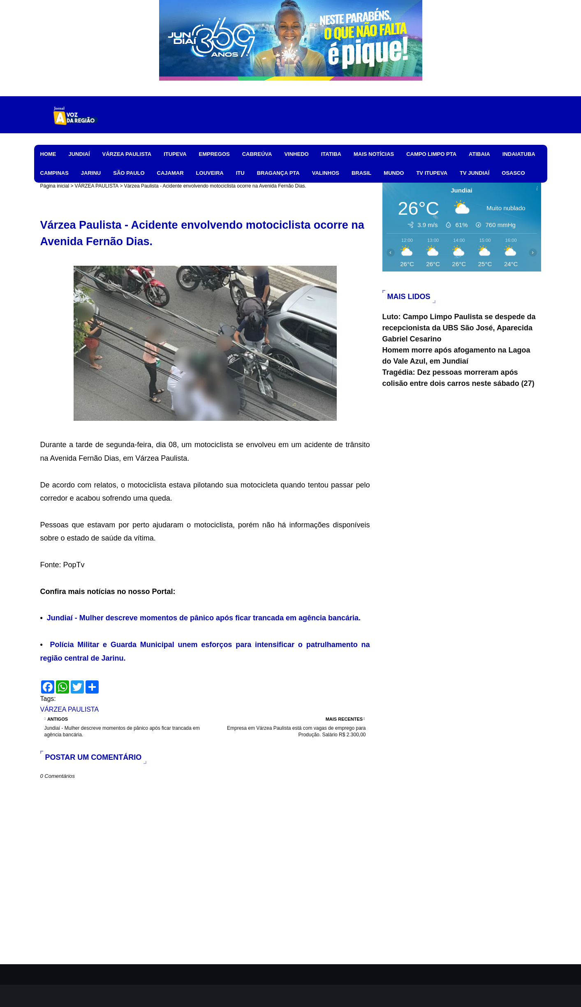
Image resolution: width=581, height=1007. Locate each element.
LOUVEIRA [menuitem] (210, 173)
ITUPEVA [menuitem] (175, 154)
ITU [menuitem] (240, 173)
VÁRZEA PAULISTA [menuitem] (127, 154)
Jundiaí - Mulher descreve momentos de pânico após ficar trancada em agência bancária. (204, 618)
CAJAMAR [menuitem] (170, 173)
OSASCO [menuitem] (513, 173)
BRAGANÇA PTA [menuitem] (278, 173)
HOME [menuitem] (48, 154)
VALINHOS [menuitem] (325, 173)
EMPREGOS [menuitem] (214, 154)
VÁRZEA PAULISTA (96, 186)
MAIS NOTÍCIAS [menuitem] (374, 154)
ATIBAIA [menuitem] (479, 154)
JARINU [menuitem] (91, 173)
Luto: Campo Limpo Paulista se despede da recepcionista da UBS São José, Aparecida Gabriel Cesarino (459, 328)
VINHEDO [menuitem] (296, 154)
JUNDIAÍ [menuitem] (79, 154)
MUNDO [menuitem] (394, 173)
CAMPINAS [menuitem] (54, 173)
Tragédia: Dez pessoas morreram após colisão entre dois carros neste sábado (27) (458, 377)
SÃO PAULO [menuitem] (128, 173)
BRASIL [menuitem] (361, 173)
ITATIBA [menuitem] (331, 154)
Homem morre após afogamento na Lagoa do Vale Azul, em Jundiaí (456, 355)
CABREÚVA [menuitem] (257, 154)
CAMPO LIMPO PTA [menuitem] (431, 154)
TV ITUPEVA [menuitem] (431, 173)
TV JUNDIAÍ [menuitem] (474, 173)
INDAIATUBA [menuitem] (518, 154)
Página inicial (54, 186)
